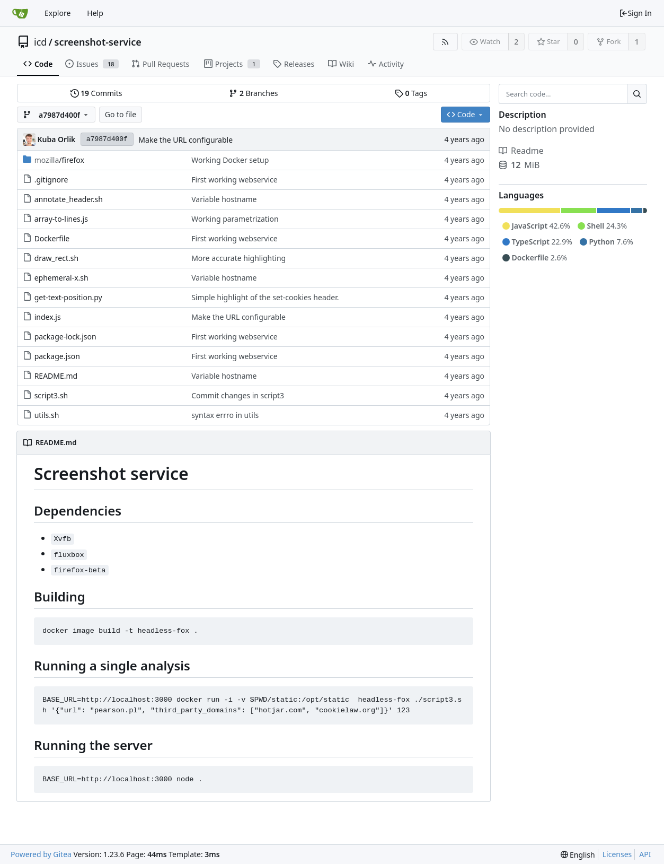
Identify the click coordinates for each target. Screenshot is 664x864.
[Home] (20, 13)
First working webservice (234, 179)
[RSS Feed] (445, 41)
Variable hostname (223, 199)
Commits (96, 93)
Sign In (635, 13)
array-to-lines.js (61, 219)
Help (95, 13)
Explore (57, 13)
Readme (521, 150)
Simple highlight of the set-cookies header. (265, 297)
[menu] (578, 855)
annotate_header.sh (68, 199)
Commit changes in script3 (237, 395)
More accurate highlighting (238, 258)
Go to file (120, 114)
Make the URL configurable (185, 140)
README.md (56, 376)
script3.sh (51, 395)
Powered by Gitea (41, 854)
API (645, 854)
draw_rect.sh (56, 258)
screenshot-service (98, 42)
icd (40, 42)
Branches (253, 93)
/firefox (59, 160)
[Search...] (637, 94)
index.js (47, 317)
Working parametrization (234, 219)
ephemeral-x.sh (61, 278)
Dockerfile (52, 238)
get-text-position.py (68, 297)
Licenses (617, 854)
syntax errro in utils (225, 415)
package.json (57, 356)
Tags (411, 93)
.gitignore (51, 179)
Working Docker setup (230, 160)
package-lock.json (65, 336)
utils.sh (46, 415)
